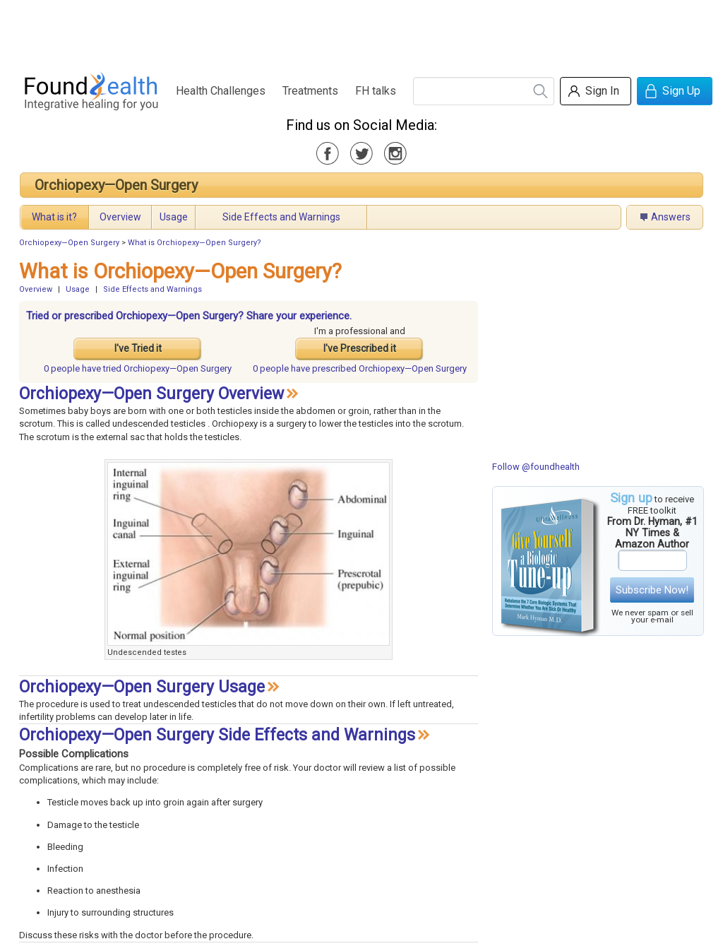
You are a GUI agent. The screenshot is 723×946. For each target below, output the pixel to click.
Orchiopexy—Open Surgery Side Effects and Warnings (217, 735)
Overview (120, 217)
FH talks (375, 90)
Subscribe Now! (652, 590)
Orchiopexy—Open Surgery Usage (142, 687)
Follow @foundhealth (536, 466)
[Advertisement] (361, 32)
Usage (174, 217)
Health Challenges (220, 90)
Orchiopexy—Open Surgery (116, 185)
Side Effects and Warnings (281, 217)
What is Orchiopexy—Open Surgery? (194, 242)
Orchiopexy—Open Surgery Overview (151, 393)
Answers (671, 217)
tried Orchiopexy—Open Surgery (138, 368)
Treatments (310, 90)
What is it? (54, 217)
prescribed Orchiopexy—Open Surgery (360, 368)
